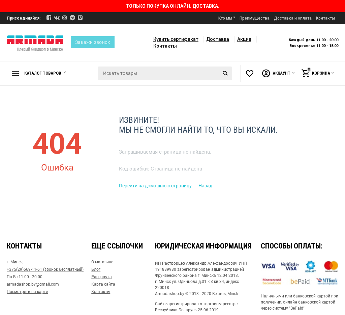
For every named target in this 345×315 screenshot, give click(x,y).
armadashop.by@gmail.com (33, 284)
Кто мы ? (226, 18)
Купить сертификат (175, 39)
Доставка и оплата (293, 18)
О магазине (102, 262)
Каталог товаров (45, 73)
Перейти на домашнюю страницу (155, 185)
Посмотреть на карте (27, 291)
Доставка (217, 39)
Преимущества (255, 18)
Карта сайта (103, 284)
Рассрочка (101, 276)
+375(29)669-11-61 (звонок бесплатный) (45, 269)
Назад (205, 185)
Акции (244, 39)
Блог (95, 269)
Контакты (325, 18)
